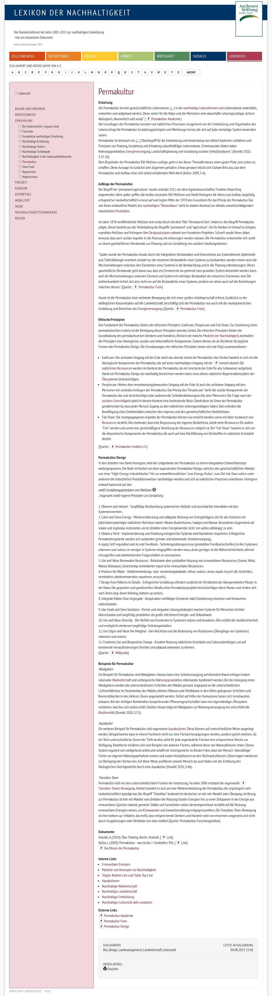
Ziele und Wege (23, 56)
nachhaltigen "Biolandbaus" (160, 205)
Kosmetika (23, 194)
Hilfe (48, 991)
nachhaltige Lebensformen (201, 107)
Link (169, 837)
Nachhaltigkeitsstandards (36, 212)
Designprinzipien (160, 232)
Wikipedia (121, 652)
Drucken (110, 968)
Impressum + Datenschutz (25, 991)
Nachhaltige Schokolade (36, 151)
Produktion (122, 211)
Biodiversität (106, 712)
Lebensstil (237, 56)
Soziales (199, 56)
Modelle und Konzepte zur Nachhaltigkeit (129, 869)
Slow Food (28, 166)
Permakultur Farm (115, 921)
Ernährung (24, 121)
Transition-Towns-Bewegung (116, 788)
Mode (19, 206)
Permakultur (29, 161)
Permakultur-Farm (150, 287)
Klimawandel (151, 810)
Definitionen (58, 56)
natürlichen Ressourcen (117, 368)
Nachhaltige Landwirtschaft (119, 891)
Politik (89, 56)
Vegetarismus (30, 176)
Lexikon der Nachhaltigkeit (72, 12)
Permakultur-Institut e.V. (131, 446)
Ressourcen (109, 422)
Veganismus (29, 171)
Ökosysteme (110, 379)
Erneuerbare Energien (116, 864)
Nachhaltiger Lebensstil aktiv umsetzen (127, 902)
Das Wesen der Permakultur (121, 848)
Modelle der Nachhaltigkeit (221, 335)
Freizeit (21, 182)
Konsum (21, 188)
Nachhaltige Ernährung (35, 141)
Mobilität (22, 200)
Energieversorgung (138, 151)
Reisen (20, 218)
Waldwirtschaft (121, 680)
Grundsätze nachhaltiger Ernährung (42, 136)
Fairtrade (27, 131)
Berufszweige (25, 115)
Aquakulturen (177, 728)
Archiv (191, 72)
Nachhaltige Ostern (33, 146)
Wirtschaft (166, 56)
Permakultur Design (116, 926)
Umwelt (126, 56)
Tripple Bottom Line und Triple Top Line (127, 875)
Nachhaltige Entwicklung (118, 896)
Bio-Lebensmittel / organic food (40, 126)
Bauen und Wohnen (30, 109)
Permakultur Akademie (165, 118)
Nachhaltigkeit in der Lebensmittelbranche (46, 156)
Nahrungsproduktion (169, 680)
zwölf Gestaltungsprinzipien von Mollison (127, 490)
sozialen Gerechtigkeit (116, 400)
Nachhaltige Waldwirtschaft (119, 886)
